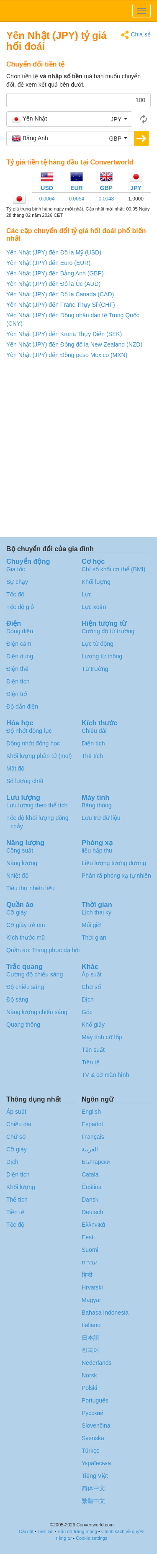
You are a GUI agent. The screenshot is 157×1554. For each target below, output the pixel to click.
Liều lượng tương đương (114, 863)
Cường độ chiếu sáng (34, 974)
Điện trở (16, 694)
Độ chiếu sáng (25, 987)
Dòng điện (19, 631)
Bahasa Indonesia (105, 1312)
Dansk (90, 1199)
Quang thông (23, 1024)
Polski (89, 1387)
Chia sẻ (136, 35)
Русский (92, 1413)
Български (96, 1161)
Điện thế (17, 668)
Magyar (91, 1300)
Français (93, 1136)
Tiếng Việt (95, 1475)
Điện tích (17, 681)
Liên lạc (46, 1531)
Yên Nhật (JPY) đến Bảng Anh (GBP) (55, 273)
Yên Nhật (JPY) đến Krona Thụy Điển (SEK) (64, 334)
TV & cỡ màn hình (105, 1074)
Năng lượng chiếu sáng (36, 1012)
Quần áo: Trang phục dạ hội (43, 950)
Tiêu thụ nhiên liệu (30, 888)
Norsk (89, 1375)
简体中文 (93, 1488)
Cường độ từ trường (108, 631)
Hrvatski (92, 1287)
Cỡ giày (16, 912)
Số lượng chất (24, 781)
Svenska (93, 1438)
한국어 (90, 1350)
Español (92, 1124)
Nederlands (97, 1362)
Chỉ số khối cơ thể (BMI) (113, 569)
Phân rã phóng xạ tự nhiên (116, 875)
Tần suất (93, 1049)
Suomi (90, 1249)
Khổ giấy (93, 1024)
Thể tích (92, 756)
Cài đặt (26, 1531)
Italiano (91, 1325)
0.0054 (77, 199)
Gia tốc (15, 569)
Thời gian (94, 937)
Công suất (19, 850)
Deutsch (92, 1212)
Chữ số (91, 987)
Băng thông (97, 805)
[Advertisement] (78, 450)
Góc (87, 1012)
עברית (89, 1262)
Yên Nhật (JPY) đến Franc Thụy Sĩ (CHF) (60, 304)
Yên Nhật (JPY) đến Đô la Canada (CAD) (60, 294)
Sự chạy (17, 581)
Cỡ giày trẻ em (25, 925)
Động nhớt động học (33, 743)
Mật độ (15, 768)
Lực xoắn (94, 607)
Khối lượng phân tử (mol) (39, 756)
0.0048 (106, 199)
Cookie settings (91, 1538)
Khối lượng (96, 581)
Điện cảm (18, 643)
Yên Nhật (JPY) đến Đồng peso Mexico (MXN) (66, 355)
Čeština (91, 1187)
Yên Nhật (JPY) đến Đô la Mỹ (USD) (53, 252)
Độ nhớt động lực (29, 730)
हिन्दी (87, 1274)
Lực (87, 594)
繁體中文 (93, 1500)
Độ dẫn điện (22, 706)
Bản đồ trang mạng (77, 1531)
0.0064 (47, 199)
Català (90, 1174)
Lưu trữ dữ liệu (101, 817)
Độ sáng (17, 999)
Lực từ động (97, 643)
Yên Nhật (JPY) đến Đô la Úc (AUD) (53, 283)
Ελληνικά (93, 1224)
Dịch (88, 999)
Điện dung (19, 656)
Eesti (88, 1237)
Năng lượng (21, 863)
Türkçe (91, 1450)
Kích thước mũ (25, 937)
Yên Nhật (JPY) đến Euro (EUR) (48, 262)
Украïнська (96, 1463)
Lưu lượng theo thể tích (36, 805)
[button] (69, 118)
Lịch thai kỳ (96, 912)
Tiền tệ (91, 1062)
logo (78, 10)
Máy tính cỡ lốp (102, 1037)
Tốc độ (15, 594)
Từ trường (95, 668)
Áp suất (92, 974)
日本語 (90, 1337)
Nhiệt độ (17, 875)
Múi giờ (91, 925)
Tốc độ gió (20, 607)
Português (95, 1400)
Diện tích (93, 743)
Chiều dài (94, 730)
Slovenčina (96, 1425)
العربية (90, 1149)
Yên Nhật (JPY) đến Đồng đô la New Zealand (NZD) (74, 344)
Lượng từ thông (102, 656)
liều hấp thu (97, 850)
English (91, 1111)
